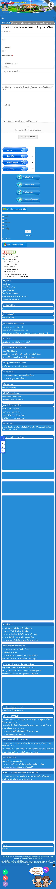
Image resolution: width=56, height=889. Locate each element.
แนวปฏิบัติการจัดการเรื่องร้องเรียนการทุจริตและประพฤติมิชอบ (21, 671)
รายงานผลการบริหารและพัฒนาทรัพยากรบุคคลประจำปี (19, 655)
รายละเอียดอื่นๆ (7, 105)
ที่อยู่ (3, 40)
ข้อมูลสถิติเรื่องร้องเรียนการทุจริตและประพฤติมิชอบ (18, 668)
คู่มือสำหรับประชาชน (9, 388)
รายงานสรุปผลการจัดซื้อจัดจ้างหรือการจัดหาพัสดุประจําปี (20, 640)
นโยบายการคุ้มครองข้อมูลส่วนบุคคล (22, 862)
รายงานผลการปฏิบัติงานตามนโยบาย (13, 378)
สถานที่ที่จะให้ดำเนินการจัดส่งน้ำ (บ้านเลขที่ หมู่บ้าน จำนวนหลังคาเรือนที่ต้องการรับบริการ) (27, 88)
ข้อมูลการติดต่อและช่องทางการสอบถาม (14, 296)
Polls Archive (6, 239)
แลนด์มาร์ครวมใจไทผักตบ (10, 409)
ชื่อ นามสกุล (6, 32)
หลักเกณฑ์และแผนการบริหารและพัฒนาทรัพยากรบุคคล (19, 658)
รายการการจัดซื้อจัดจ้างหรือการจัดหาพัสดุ (15, 631)
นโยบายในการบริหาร (9, 287)
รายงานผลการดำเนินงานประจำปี (12, 327)
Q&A (3, 309)
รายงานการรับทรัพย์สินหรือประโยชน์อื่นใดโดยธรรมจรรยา (20, 731)
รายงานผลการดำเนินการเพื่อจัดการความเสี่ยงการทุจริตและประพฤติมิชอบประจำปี (28, 749)
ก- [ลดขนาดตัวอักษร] (2, 451)
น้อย (5, 226)
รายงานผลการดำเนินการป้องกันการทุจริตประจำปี (17, 767)
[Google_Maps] (5, 878)
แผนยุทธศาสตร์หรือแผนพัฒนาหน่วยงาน (15, 330)
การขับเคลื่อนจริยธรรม (9, 652)
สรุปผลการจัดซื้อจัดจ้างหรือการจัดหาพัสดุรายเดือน (18, 637)
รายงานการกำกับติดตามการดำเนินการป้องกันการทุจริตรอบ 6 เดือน (23, 764)
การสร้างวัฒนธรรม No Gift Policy (13, 728)
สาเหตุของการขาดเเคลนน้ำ (11, 71)
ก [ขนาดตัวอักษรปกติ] (2, 447)
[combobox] (4, 51)
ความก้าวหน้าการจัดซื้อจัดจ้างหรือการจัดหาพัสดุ (17, 628)
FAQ (28, 864)
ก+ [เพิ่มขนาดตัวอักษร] (3, 443)
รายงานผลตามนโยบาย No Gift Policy (14, 734)
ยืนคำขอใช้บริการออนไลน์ (28, 137)
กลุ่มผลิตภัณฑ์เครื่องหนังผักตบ (11, 397)
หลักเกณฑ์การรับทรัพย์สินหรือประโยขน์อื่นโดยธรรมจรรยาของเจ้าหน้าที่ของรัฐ (26, 725)
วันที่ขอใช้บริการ (7, 56)
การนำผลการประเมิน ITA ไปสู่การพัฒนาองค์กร (17, 779)
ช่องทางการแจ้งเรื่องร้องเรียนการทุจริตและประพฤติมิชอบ (20, 674)
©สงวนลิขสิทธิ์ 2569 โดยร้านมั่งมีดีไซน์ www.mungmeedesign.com (21, 861)
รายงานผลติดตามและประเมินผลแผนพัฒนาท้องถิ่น (18, 375)
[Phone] (5, 872)
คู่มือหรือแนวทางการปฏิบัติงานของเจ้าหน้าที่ (16, 342)
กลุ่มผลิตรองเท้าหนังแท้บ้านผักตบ (12, 400)
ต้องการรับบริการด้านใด (9, 64)
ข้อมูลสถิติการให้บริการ (9, 351)
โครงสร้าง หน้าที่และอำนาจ (10, 293)
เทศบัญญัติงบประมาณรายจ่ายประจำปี (14, 366)
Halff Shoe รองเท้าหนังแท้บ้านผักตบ (13, 418)
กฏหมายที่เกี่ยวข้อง (8, 290)
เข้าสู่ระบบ (5, 849)
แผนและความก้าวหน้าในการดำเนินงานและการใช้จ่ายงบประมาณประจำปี (25, 333)
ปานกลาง (7, 223)
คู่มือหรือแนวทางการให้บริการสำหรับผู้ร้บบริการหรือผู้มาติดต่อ (21, 354)
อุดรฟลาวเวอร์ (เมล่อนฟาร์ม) (11, 412)
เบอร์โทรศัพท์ (6, 48)
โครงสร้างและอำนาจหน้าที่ (10, 300)
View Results (28, 235)
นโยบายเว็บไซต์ (39, 862)
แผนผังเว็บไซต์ (49, 862)
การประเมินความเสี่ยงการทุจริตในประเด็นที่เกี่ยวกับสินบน (20, 752)
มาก (5, 220)
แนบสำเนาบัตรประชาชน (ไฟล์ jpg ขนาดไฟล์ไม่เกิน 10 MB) (20, 121)
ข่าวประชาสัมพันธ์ (8, 318)
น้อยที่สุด (6, 229)
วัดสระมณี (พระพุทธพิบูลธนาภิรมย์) (13, 415)
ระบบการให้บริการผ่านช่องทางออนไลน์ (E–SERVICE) (18, 357)
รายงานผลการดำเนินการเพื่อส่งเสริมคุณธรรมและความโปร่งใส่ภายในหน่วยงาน (26, 776)
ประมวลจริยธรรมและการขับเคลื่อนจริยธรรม (16, 649)
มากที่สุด (6, 216)
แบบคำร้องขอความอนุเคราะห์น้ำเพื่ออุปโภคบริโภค (28, 27)
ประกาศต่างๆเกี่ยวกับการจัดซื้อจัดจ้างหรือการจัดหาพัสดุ (19, 634)
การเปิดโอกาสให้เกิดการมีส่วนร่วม (12, 711)
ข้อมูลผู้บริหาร (6, 284)
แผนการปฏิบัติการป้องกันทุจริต (12, 761)
